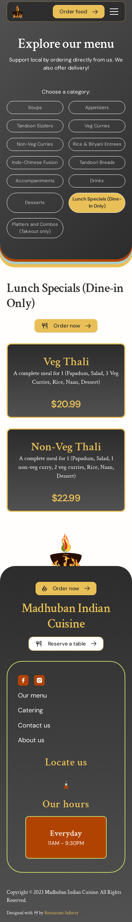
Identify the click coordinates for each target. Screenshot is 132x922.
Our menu (32, 698)
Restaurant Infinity (61, 915)
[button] (113, 11)
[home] (17, 11)
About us (31, 742)
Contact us (34, 727)
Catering (30, 712)
